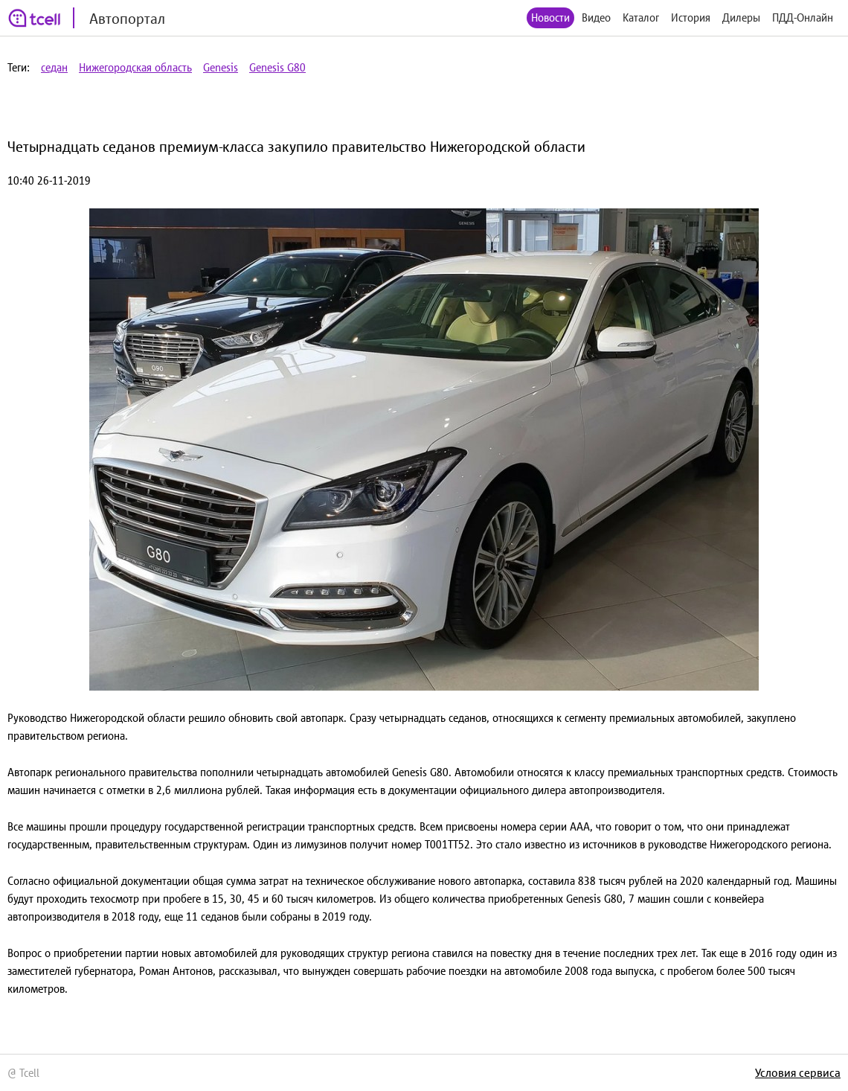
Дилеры (741, 17)
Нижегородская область (135, 67)
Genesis (220, 67)
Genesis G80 (277, 67)
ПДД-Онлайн (802, 17)
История (690, 17)
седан (54, 67)
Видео (596, 17)
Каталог (641, 17)
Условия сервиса (798, 1072)
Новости (550, 17)
